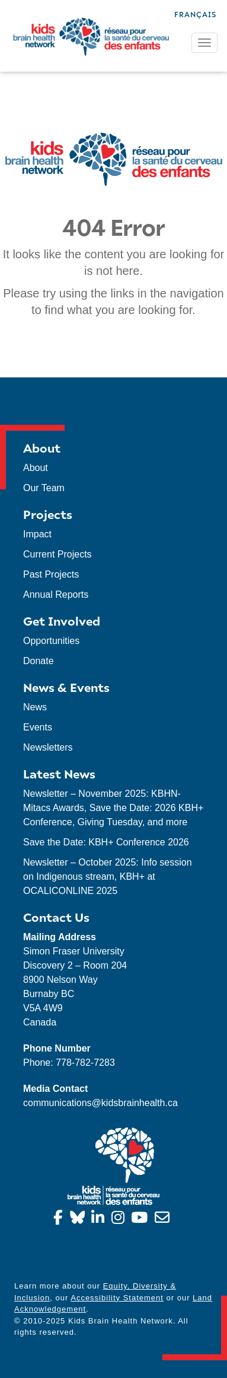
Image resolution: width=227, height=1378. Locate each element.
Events (37, 727)
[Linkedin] (99, 1219)
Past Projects (51, 574)
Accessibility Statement (117, 1297)
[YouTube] (141, 1219)
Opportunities (51, 641)
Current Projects (57, 554)
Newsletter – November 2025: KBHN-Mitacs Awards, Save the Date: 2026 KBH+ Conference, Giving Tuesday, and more (113, 808)
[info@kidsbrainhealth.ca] (164, 1219)
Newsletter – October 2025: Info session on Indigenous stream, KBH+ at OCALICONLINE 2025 (107, 876)
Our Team (44, 488)
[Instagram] (120, 1219)
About (35, 468)
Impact (37, 534)
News (35, 707)
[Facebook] (60, 1219)
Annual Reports (55, 594)
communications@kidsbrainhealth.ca (100, 1103)
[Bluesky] (79, 1219)
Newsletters (48, 747)
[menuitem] (195, 13)
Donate (38, 661)
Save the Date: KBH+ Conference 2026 (106, 842)
